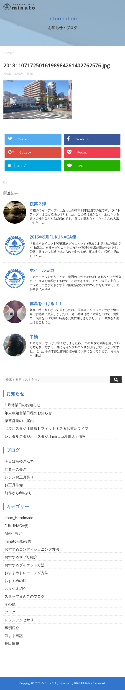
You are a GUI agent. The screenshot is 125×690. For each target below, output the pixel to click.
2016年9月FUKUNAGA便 (53, 237)
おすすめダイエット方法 (25, 565)
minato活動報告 (18, 541)
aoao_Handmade (19, 517)
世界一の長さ (15, 469)
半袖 (34, 336)
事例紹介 (12, 627)
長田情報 (12, 643)
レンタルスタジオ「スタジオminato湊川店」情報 (45, 436)
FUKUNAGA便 (16, 525)
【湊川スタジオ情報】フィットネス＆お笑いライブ (46, 428)
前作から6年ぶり (18, 492)
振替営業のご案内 (19, 420)
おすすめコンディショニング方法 (32, 549)
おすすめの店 (15, 580)
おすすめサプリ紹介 (21, 557)
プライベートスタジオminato (53, 683)
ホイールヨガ (42, 270)
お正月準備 (14, 484)
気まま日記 (14, 635)
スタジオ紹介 (15, 588)
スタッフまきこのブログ (25, 596)
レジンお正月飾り (19, 477)
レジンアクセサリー (21, 619)
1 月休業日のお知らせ (22, 404)
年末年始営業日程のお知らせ (28, 412)
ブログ (10, 612)
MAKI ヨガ (13, 533)
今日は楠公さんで (19, 461)
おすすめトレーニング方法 (26, 572)
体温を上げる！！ (46, 303)
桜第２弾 (38, 204)
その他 (10, 604)
